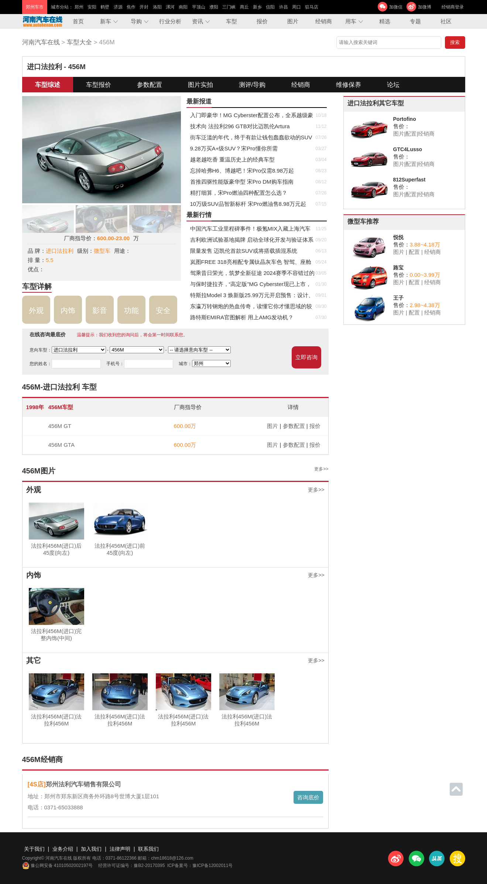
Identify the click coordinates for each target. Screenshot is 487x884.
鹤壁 (104, 7)
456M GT (60, 426)
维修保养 (348, 84)
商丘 (244, 7)
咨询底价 (308, 797)
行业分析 (170, 21)
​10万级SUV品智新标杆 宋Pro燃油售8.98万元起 (248, 204)
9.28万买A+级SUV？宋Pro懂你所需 (234, 148)
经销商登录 (453, 7)
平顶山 (198, 7)
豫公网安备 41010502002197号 (57, 865)
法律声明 (120, 849)
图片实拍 (200, 84)
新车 (105, 21)
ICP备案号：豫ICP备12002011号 (200, 865)
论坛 (393, 84)
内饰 (68, 310)
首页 (78, 21)
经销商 (323, 21)
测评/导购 (252, 84)
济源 (118, 7)
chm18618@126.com (172, 858)
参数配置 (149, 84)
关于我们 (34, 849)
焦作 (131, 7)
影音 (99, 310)
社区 (446, 21)
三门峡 (229, 7)
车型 (231, 21)
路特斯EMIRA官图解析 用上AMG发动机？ (242, 317)
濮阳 (213, 7)
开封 (144, 7)
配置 (410, 133)
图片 (292, 21)
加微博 (424, 7)
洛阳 (157, 7)
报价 (262, 21)
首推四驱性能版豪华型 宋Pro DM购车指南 (242, 181)
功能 (131, 310)
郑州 (79, 7)
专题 (415, 21)
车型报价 (98, 84)
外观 (36, 310)
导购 (136, 21)
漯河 (170, 7)
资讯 (197, 21)
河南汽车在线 (41, 42)
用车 (350, 21)
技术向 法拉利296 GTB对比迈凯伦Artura (240, 126)
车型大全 (79, 42)
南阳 (183, 7)
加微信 (395, 7)
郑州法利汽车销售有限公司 (83, 784)
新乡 (257, 7)
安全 (163, 310)
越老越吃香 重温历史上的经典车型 (232, 159)
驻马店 (311, 7)
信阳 (270, 7)
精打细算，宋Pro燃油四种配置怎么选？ (238, 193)
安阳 (92, 7)
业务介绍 (62, 849)
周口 (296, 7)
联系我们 (148, 849)
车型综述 (47, 84)
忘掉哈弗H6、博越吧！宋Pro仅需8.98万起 (242, 170)
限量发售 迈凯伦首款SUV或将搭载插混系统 (243, 251)
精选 (384, 21)
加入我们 (91, 849)
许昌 (283, 7)
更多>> (321, 469)
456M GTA (61, 445)
